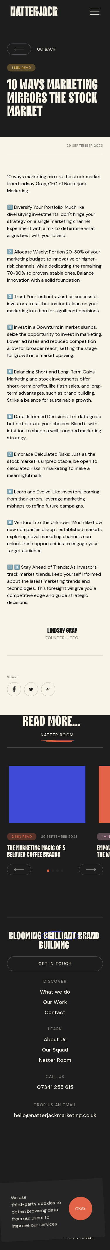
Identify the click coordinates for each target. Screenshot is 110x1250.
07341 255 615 (55, 1087)
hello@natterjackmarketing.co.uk (55, 1115)
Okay (80, 1208)
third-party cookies (33, 1203)
